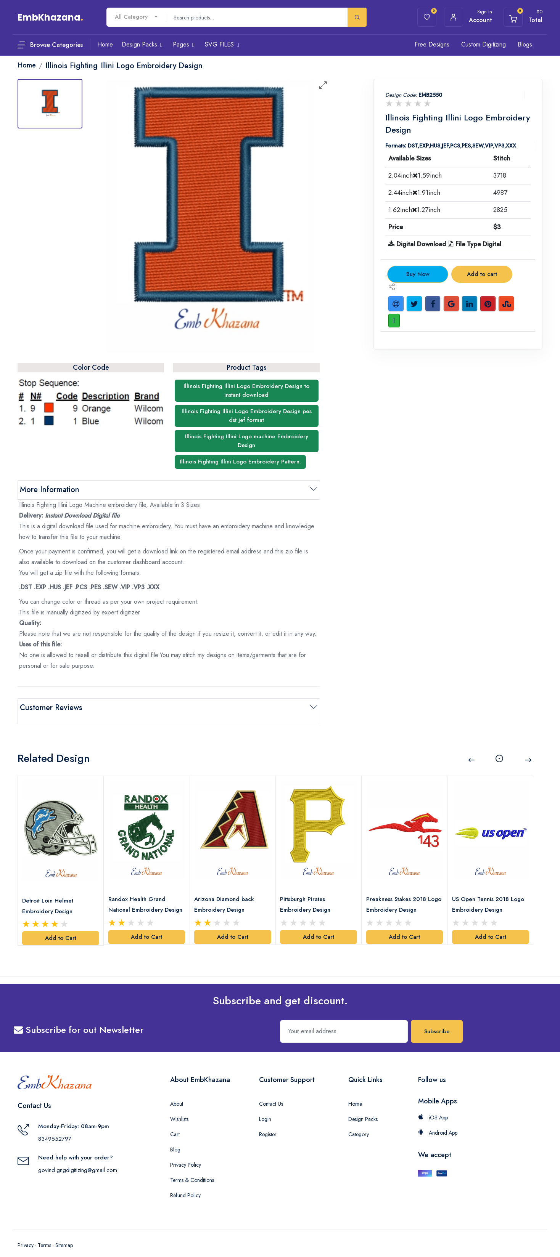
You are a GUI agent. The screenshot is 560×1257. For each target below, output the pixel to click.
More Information (49, 489)
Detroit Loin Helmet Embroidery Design (49, 894)
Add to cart (482, 274)
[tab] (50, 103)
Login (265, 1108)
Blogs (525, 44)
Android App (437, 1122)
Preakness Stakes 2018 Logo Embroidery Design (400, 893)
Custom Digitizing (483, 44)
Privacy (26, 1234)
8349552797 (54, 1127)
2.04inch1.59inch (415, 175)
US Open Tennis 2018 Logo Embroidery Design (490, 893)
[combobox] (136, 17)
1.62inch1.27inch (414, 209)
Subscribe (437, 1020)
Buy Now (418, 274)
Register (268, 1123)
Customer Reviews (51, 707)
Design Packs (363, 1108)
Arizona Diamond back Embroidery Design (226, 893)
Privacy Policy (185, 1154)
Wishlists (179, 1108)
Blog (175, 1138)
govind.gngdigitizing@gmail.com (77, 1158)
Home (355, 1093)
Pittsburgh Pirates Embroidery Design (307, 893)
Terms (44, 1234)
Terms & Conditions (192, 1169)
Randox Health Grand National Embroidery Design (138, 894)
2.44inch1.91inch (414, 192)
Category (358, 1123)
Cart (175, 1123)
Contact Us (271, 1093)
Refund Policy (185, 1184)
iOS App (433, 1106)
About (176, 1093)
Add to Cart (60, 927)
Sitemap (64, 1234)
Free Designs (432, 44)
